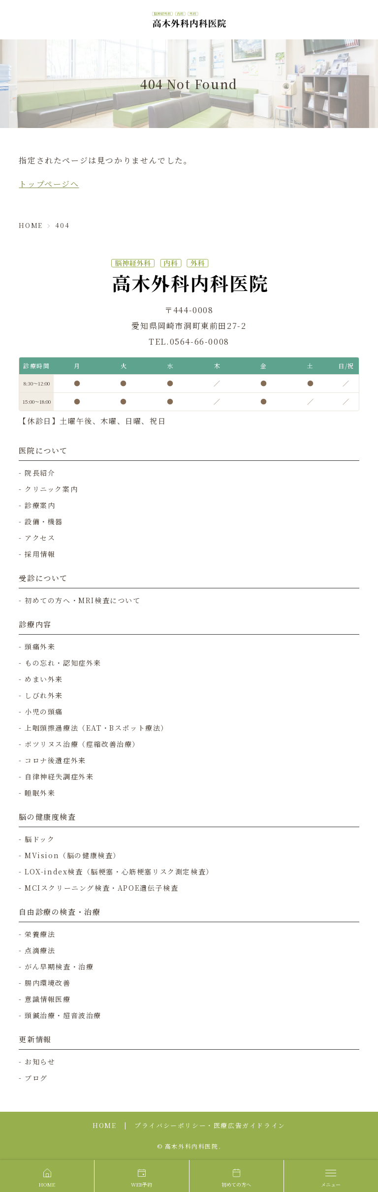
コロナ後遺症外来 (55, 760)
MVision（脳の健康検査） (73, 855)
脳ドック (40, 839)
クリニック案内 (51, 489)
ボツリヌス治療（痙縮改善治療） (82, 744)
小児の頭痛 (44, 711)
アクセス (40, 538)
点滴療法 (40, 950)
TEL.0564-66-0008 (189, 341)
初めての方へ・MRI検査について (83, 600)
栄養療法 (40, 934)
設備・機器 (44, 521)
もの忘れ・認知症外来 (63, 663)
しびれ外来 (44, 695)
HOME (104, 1125)
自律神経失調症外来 (59, 776)
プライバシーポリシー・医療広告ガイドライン (209, 1125)
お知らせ (40, 1061)
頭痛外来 (40, 646)
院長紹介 (40, 473)
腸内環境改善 (48, 983)
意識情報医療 (48, 999)
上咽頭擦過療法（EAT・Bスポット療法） (96, 728)
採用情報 (40, 554)
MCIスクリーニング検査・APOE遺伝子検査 (101, 888)
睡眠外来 (40, 793)
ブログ (36, 1078)
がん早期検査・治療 (59, 966)
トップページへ (49, 184)
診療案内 (40, 505)
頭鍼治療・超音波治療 (63, 1015)
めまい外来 (44, 679)
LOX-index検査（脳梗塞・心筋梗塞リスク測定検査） (119, 871)
